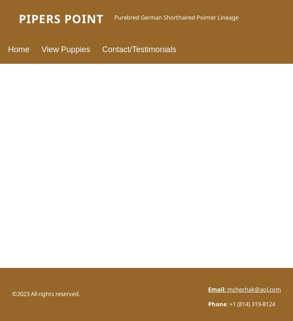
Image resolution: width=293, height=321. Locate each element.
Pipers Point (61, 20)
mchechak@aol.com (244, 289)
